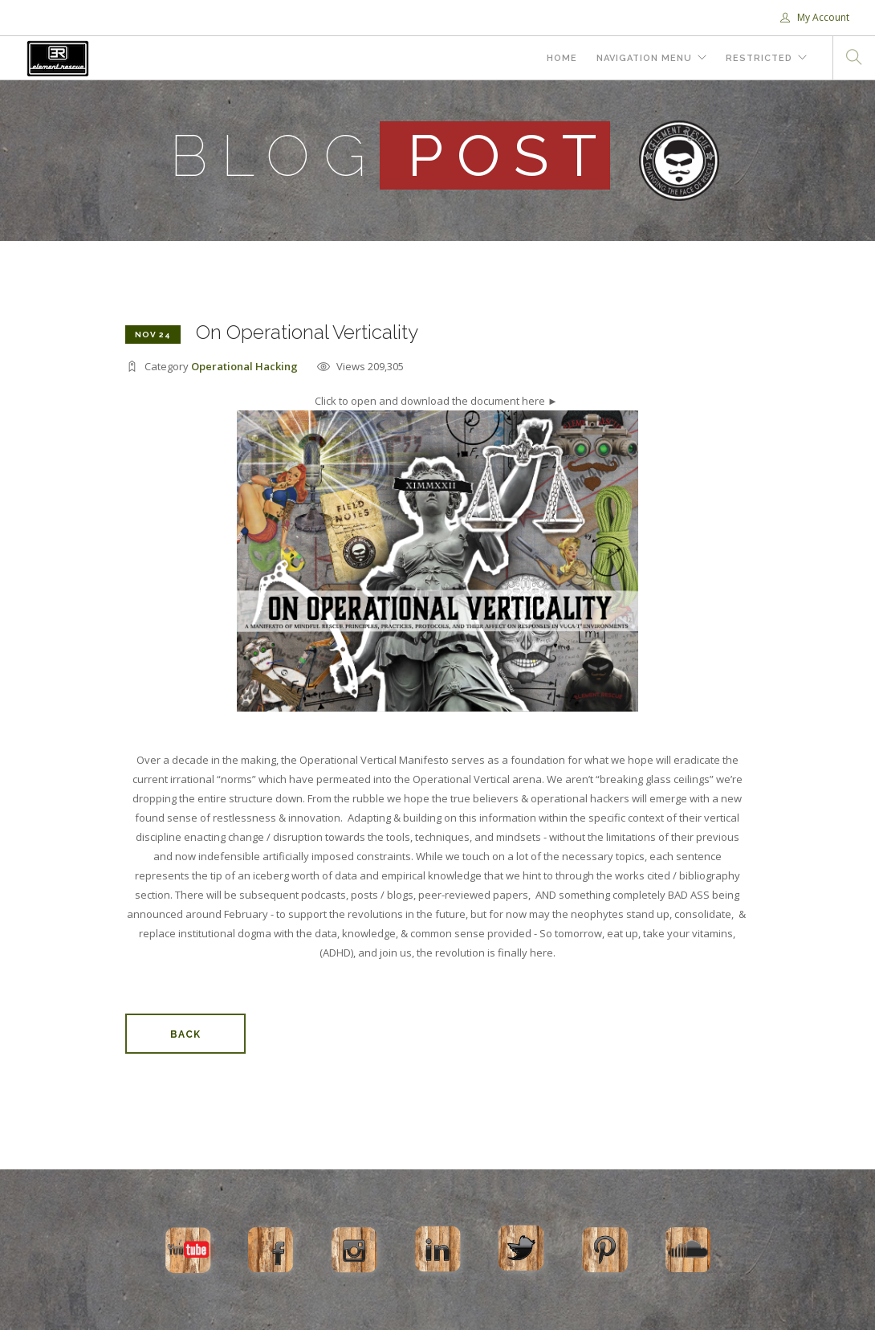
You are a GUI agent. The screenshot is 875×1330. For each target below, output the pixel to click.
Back (185, 1034)
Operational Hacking (244, 366)
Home (562, 58)
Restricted (759, 58)
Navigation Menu (644, 58)
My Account (814, 17)
